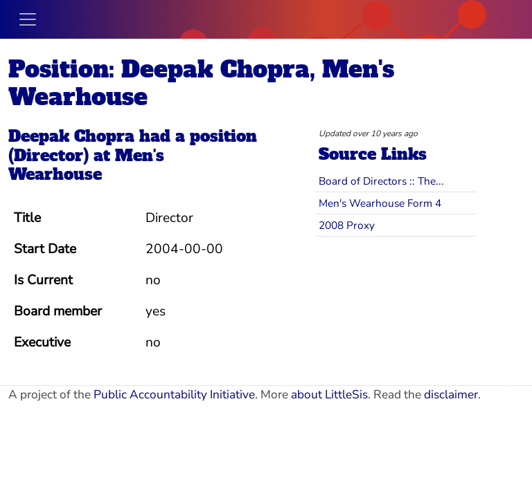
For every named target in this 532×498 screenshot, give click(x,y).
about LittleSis (329, 395)
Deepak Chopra (71, 136)
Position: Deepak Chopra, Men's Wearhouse (201, 83)
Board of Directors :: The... (381, 181)
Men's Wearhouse (86, 165)
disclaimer (451, 395)
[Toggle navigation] (27, 19)
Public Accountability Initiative (174, 395)
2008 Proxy (347, 225)
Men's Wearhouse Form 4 (380, 203)
